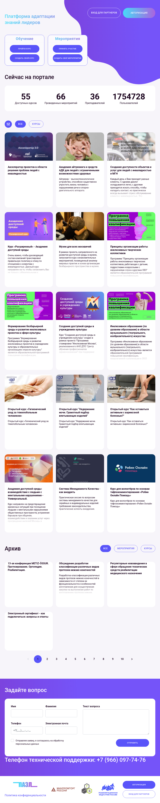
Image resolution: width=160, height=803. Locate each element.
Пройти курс (24, 49)
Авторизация (139, 13)
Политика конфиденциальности (26, 795)
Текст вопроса (91, 706)
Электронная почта (56, 723)
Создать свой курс (24, 58)
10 (122, 659)
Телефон (16, 723)
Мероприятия (125, 548)
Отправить (132, 743)
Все (20, 124)
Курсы (36, 124)
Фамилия (50, 706)
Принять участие (67, 49)
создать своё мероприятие (67, 58)
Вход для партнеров (104, 13)
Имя (13, 706)
